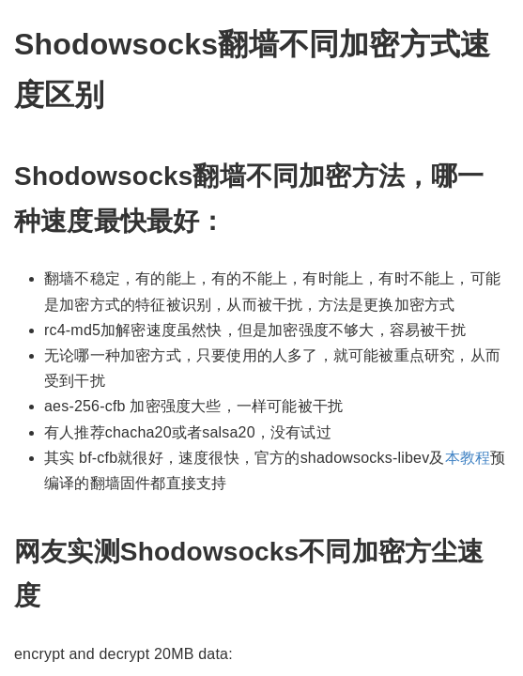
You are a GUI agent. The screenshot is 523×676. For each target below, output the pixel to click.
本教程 (468, 458)
